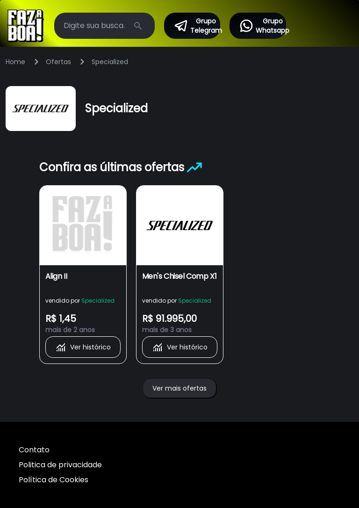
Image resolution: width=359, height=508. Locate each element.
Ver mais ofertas (179, 388)
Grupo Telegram (196, 25)
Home (15, 61)
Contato (34, 449)
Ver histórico (83, 347)
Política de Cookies (53, 479)
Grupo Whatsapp (262, 25)
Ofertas (58, 61)
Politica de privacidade (60, 464)
